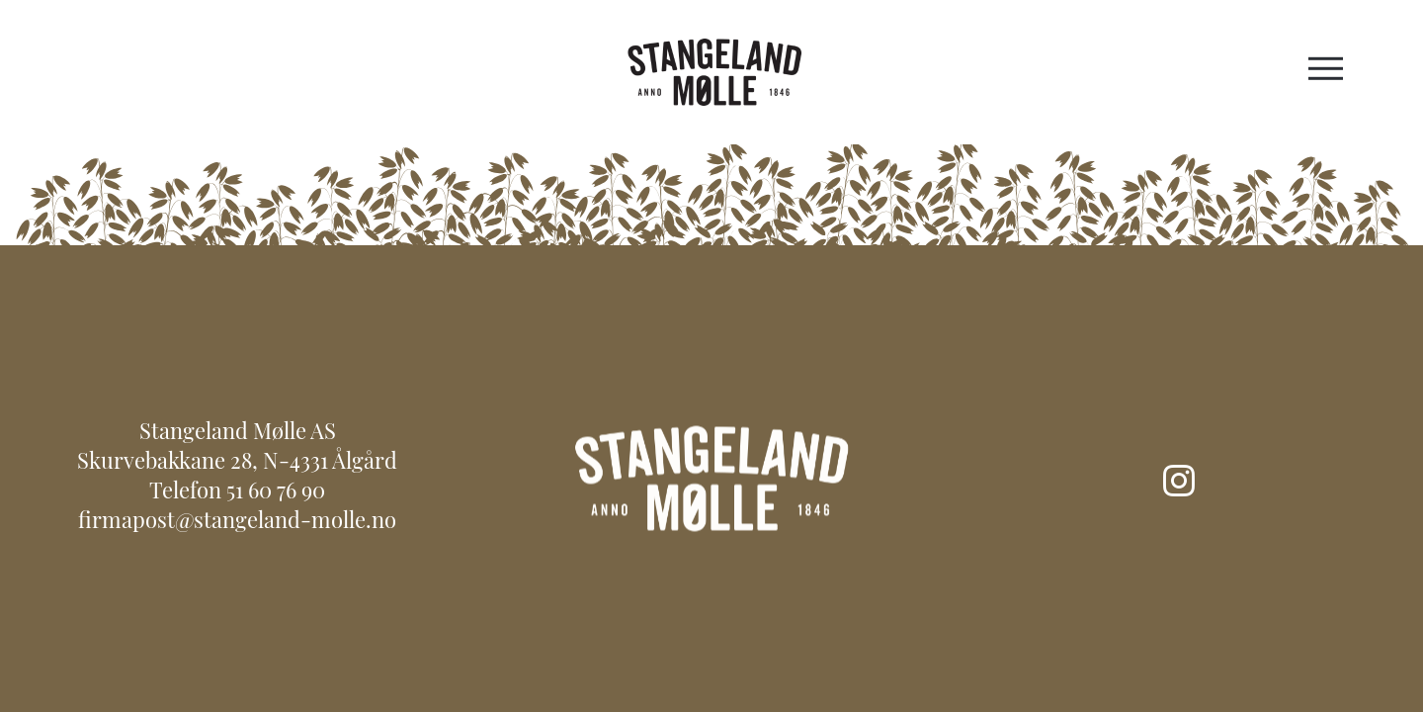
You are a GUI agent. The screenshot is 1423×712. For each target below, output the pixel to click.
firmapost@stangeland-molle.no (237, 522)
